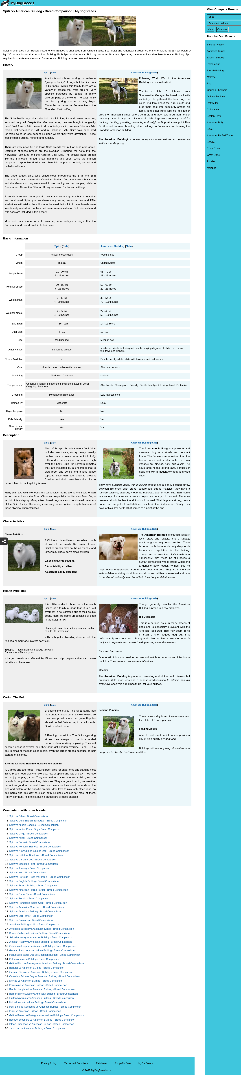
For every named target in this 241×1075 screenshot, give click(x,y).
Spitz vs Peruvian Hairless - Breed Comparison (35, 846)
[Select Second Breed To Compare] (218, 23)
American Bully (205, 122)
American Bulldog (141, 72)
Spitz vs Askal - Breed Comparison (28, 838)
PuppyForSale (123, 1063)
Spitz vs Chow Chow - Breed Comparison (32, 894)
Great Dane (203, 155)
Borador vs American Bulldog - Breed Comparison (36, 967)
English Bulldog (205, 57)
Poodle (200, 161)
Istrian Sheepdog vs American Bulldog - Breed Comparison (41, 1024)
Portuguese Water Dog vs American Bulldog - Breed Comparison (44, 954)
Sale (53, 72)
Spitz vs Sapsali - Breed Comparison (29, 842)
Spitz (47, 72)
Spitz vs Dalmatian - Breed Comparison (31, 920)
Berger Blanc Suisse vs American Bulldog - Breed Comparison (43, 993)
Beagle (200, 142)
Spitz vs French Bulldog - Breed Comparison (33, 885)
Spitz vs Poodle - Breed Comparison (29, 898)
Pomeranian (203, 64)
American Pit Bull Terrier (210, 135)
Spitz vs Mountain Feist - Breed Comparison (33, 864)
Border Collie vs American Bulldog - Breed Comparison (39, 933)
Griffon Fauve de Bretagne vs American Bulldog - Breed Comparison (46, 1015)
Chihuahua (202, 109)
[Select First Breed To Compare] (218, 16)
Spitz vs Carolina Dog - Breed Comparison (32, 859)
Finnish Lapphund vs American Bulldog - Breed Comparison (42, 989)
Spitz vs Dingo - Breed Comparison (28, 833)
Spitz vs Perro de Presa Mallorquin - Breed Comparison (39, 877)
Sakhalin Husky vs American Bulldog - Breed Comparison (40, 937)
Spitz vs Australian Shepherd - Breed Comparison (36, 907)
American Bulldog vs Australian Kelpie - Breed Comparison (41, 929)
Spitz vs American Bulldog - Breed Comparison (35, 911)
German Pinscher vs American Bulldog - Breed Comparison (42, 950)
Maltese (201, 77)
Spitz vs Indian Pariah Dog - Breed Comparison (35, 829)
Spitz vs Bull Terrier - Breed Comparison (31, 916)
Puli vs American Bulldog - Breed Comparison (34, 959)
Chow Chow (203, 148)
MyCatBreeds (145, 1063)
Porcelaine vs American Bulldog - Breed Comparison (38, 985)
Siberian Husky (205, 44)
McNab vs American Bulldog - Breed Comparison (36, 980)
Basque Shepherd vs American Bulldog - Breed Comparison (42, 1019)
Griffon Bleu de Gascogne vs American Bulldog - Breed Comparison (46, 963)
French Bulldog (205, 70)
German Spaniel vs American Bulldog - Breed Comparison (41, 972)
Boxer (200, 129)
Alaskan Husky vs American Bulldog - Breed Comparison (40, 942)
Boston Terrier (204, 116)
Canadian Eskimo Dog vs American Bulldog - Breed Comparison (44, 976)
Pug (199, 83)
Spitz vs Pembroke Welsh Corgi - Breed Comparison (38, 903)
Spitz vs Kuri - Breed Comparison (27, 872)
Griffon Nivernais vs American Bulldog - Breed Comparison (41, 998)
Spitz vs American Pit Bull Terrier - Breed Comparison (38, 890)
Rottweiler (202, 103)
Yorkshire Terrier (206, 51)
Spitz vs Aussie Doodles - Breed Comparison (34, 825)
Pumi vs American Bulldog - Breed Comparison (35, 1011)
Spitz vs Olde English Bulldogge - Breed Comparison (38, 820)
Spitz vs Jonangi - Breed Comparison (29, 868)
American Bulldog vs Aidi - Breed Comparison (34, 924)
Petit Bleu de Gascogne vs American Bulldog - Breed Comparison (45, 1006)
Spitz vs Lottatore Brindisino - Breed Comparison (36, 855)
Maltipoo (201, 168)
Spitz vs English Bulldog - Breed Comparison (34, 881)
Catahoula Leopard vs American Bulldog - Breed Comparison (42, 946)
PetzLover (101, 1063)
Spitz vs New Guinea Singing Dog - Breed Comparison (39, 851)
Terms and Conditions (76, 1063)
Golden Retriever (206, 96)
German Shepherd (207, 90)
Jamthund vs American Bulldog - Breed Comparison (37, 1028)
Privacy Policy (49, 1063)
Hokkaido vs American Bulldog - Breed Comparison (37, 1002)
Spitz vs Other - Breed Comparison (28, 816)
